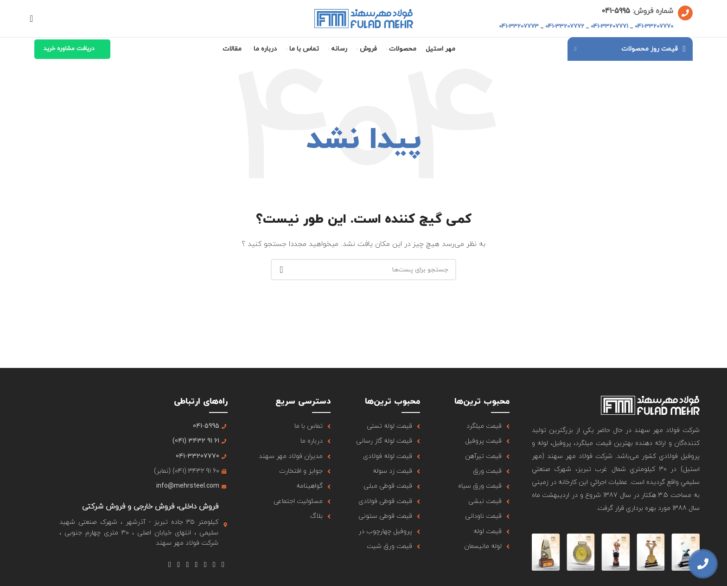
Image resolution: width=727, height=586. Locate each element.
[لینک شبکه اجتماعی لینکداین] (178, 565)
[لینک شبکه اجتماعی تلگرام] (169, 565)
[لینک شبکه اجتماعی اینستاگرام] (205, 565)
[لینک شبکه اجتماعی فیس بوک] (222, 565)
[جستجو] (34, 18)
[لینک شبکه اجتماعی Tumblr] (187, 565)
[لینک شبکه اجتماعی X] (214, 565)
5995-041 (615, 11)
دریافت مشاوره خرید (69, 49)
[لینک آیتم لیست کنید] (476, 426)
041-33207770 (654, 26)
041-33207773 (519, 26)
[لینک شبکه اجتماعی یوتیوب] (196, 565)
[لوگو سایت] (363, 17)
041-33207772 (564, 26)
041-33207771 (609, 26)
